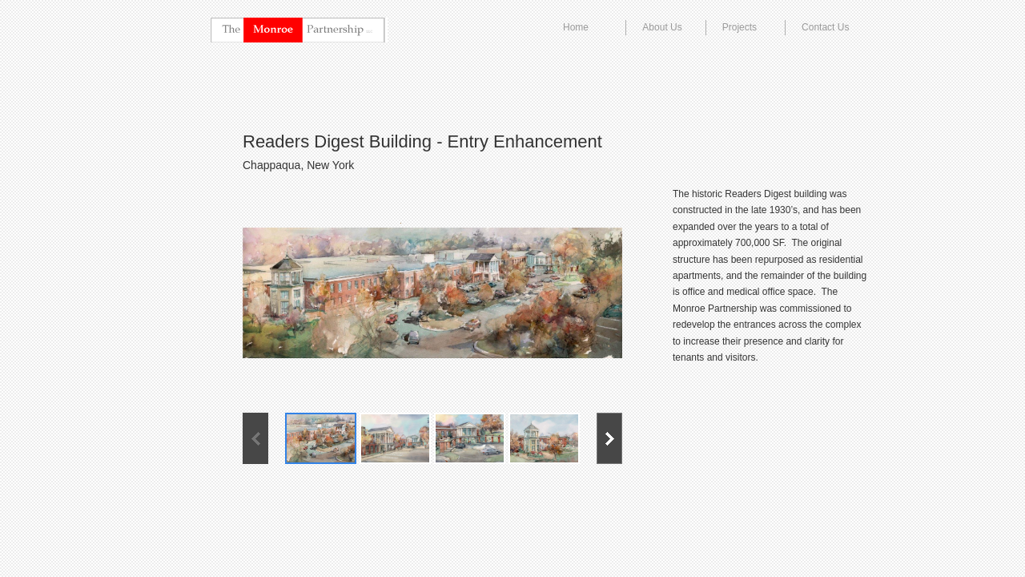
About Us (661, 27)
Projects (739, 27)
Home (576, 27)
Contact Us (825, 27)
